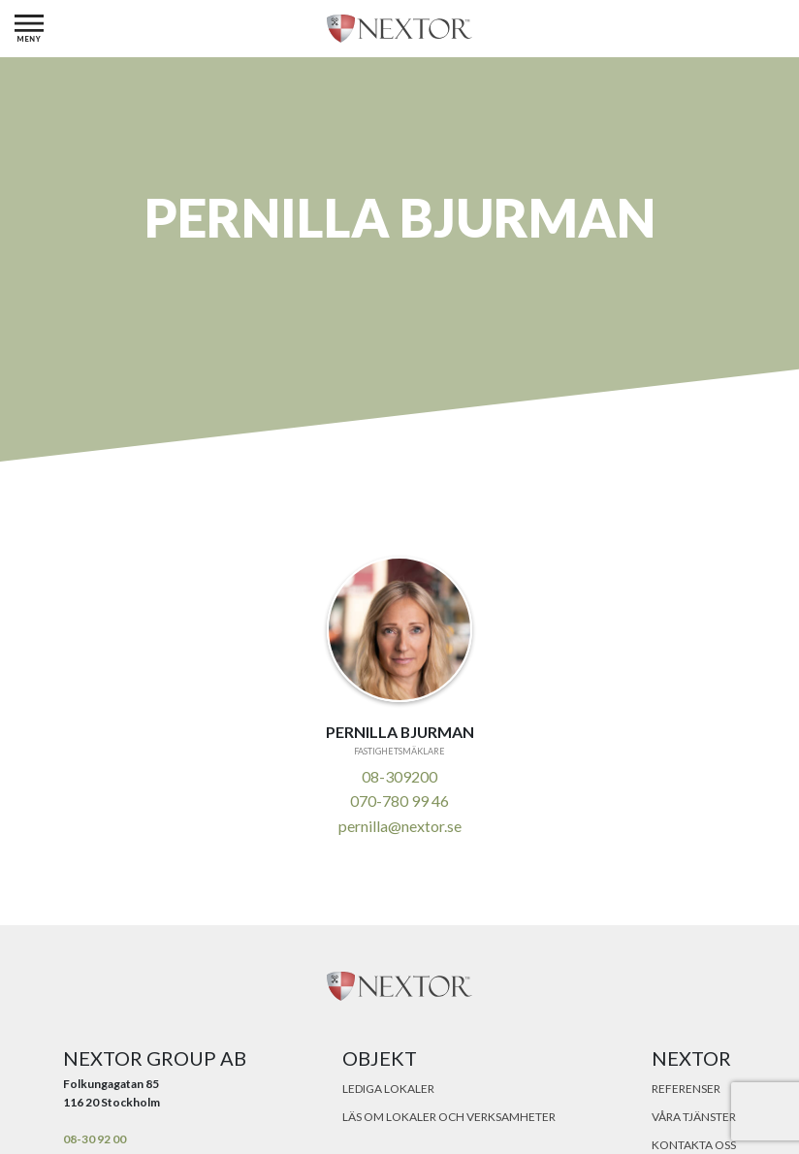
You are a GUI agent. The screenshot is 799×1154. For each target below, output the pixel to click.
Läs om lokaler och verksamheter (449, 1116)
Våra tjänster (694, 1116)
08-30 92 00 (94, 1139)
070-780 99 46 (399, 800)
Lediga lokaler (388, 1088)
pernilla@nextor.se (400, 826)
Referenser (686, 1088)
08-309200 (399, 776)
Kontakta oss (694, 1145)
